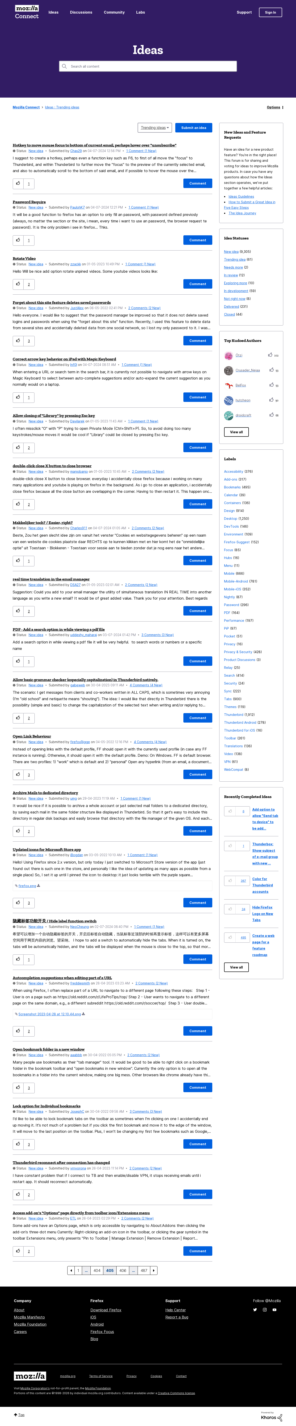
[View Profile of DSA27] (75, 585)
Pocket (229, 636)
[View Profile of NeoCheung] (79, 927)
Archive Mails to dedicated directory (45, 792)
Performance (234, 620)
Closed (229, 314)
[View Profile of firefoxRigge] (80, 742)
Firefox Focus (102, 1331)
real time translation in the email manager (51, 579)
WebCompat (233, 769)
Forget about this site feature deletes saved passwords (62, 302)
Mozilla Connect (27, 12)
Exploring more (235, 283)
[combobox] (148, 66)
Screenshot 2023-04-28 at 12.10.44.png (49, 1014)
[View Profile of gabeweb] (77, 685)
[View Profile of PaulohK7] (77, 207)
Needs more (233, 267)
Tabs (228, 699)
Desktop (230, 518)
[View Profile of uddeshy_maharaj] (83, 635)
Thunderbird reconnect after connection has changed (61, 1162)
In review (231, 275)
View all (236, 432)
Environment (233, 534)
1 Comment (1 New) (141, 151)
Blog (94, 1338)
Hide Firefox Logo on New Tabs (262, 913)
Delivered (231, 306)
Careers (20, 1331)
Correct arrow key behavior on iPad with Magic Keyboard (64, 359)
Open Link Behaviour (32, 736)
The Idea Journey (242, 213)
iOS (93, 1317)
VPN (227, 762)
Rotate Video (24, 258)
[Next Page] (153, 1270)
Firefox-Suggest (237, 542)
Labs (140, 12)
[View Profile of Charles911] (78, 528)
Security (230, 683)
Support (244, 12)
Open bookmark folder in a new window (49, 1049)
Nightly (229, 597)
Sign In (270, 12)
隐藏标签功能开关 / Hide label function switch (54, 921)
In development (236, 291)
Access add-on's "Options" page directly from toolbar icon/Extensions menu (81, 1212)
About (19, 1310)
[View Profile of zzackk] (75, 264)
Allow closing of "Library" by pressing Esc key (54, 415)
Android (97, 1324)
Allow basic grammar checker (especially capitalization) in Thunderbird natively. (85, 679)
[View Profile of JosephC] (77, 1111)
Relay (228, 668)
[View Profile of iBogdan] (76, 855)
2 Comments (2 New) (144, 308)
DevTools (231, 526)
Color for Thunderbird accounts (262, 885)
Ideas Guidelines (241, 196)
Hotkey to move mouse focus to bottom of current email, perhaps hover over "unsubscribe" (94, 145)
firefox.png (27, 886)
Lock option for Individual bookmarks (46, 1106)
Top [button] (21, 1415)
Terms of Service (101, 1376)
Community (114, 12)
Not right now (234, 299)
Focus (228, 550)
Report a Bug (176, 1317)
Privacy (229, 644)
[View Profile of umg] (73, 798)
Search (229, 675)
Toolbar (230, 738)
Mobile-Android (236, 581)
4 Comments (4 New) (146, 685)
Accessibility (233, 471)
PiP (226, 628)
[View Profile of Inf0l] (73, 365)
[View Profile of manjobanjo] (79, 471)
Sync (228, 691)
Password (231, 605)
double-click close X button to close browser (52, 465)
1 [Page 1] (78, 1270)
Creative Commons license (176, 1393)
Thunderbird (233, 715)
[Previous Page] (71, 1270)
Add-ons (230, 479)
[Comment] (197, 183)
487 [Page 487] (144, 1270)
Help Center (175, 1310)
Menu (228, 566)
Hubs (228, 558)
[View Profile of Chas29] (76, 151)
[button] (18, 184)
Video (228, 754)
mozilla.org (67, 1376)
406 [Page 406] (122, 1270)
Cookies (156, 1376)
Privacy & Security (238, 652)
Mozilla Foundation (30, 1324)
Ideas (54, 12)
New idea (36, 151)
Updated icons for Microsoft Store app (47, 849)
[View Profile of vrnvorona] (78, 1168)
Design (229, 511)
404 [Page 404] (96, 1270)
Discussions (81, 12)
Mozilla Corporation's (35, 1388)
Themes (230, 707)
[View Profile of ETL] (73, 1218)
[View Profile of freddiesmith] (80, 983)
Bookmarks (232, 487)
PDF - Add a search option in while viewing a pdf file (59, 629)
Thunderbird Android (240, 722)
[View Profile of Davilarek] (77, 421)
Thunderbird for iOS (239, 730)
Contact (181, 1376)
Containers (232, 503)
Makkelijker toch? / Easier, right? (43, 522)
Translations (233, 746)
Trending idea (235, 259)
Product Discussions (239, 660)
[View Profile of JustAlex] (77, 308)
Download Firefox (105, 1310)
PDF (227, 613)
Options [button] (273, 107)
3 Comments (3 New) (158, 635)
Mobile (229, 573)
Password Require (29, 201)
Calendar (231, 495)
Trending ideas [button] (153, 127)
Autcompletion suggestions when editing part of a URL (62, 977)
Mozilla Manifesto (29, 1317)
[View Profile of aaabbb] (76, 1055)
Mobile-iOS (232, 589)
